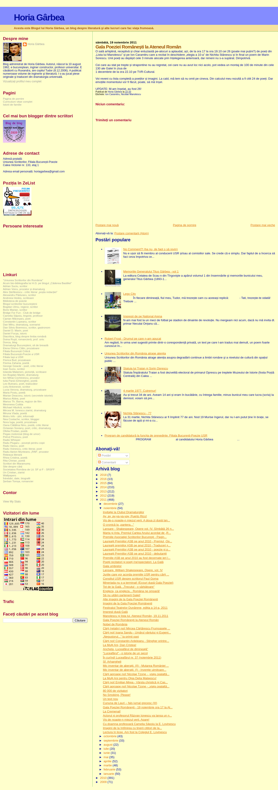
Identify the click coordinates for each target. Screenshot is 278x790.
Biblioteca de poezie (15, 300)
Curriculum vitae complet (17, 101)
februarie (110, 769)
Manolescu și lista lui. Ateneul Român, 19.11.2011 (135, 616)
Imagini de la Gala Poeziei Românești (127, 603)
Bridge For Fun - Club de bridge (21, 312)
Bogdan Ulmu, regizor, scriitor (20, 306)
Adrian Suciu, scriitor (15, 286)
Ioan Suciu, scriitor (14, 368)
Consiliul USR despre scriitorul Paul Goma (130, 578)
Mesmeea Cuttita (13, 404)
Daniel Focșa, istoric (15, 333)
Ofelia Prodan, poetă (15, 430)
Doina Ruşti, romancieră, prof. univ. (24, 339)
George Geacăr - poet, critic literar (23, 365)
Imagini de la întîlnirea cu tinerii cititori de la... (132, 728)
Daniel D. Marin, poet (15, 330)
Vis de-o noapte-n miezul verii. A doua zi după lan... (136, 520)
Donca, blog (10, 342)
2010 (104, 778)
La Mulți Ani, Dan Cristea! (119, 645)
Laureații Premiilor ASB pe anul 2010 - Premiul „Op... (137, 541)
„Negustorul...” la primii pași (121, 636)
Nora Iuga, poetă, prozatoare (20, 422)
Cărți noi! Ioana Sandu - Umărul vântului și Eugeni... (137, 632)
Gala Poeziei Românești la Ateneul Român (131, 620)
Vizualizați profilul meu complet (22, 81)
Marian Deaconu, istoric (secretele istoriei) (28, 395)
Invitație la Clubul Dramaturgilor (123, 512)
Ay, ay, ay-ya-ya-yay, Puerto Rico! (125, 516)
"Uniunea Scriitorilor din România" (23, 280)
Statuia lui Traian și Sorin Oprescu (145, 368)
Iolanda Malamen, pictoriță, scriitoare (25, 371)
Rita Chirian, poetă (14, 460)
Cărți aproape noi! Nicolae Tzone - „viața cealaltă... (136, 674)
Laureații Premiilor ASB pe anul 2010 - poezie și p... (136, 549)
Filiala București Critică (16, 351)
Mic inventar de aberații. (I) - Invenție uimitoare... (134, 669)
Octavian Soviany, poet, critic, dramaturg (27, 428)
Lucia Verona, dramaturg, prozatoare (24, 389)
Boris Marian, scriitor (15, 309)
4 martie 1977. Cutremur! (139, 390)
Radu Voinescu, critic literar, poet (22, 448)
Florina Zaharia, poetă (16, 362)
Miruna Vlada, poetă (15, 413)
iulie (107, 748)
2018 (104, 475)
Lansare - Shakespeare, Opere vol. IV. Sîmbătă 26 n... (138, 528)
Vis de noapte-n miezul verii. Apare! (126, 719)
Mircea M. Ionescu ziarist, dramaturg (24, 410)
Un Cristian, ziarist (14, 472)
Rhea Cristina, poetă (15, 457)
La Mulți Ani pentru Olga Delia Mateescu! (130, 678)
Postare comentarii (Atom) (131, 233)
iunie (107, 753)
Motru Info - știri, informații (18, 416)
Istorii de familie (12, 104)
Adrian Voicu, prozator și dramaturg (24, 289)
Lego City (129, 293)
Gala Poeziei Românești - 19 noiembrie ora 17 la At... (137, 707)
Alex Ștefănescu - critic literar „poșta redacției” (30, 291)
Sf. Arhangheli (112, 661)
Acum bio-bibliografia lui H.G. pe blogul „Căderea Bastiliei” (37, 283)
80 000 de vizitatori (115, 690)
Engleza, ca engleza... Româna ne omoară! (131, 591)
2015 (104, 483)
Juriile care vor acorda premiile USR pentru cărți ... (136, 574)
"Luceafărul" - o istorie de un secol (125, 653)
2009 (104, 782)
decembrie (111, 503)
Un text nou (110, 699)
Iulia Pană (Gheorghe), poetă (20, 380)
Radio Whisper (11, 439)
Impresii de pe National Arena (142, 316)
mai (106, 757)
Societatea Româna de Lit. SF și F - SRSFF (29, 469)
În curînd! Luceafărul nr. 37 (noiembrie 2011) (132, 657)
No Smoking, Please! (116, 695)
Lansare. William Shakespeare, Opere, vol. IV (133, 570)
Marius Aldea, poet (14, 398)
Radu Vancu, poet (13, 445)
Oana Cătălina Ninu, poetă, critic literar (26, 425)
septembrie (111, 740)
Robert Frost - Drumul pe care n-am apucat (133, 338)
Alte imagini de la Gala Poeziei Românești (130, 599)
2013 (104, 491)
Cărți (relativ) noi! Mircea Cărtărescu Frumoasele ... (136, 628)
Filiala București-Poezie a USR (21, 354)
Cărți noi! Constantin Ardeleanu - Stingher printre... (136, 641)
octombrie (110, 736)
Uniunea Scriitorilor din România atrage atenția (135, 353)
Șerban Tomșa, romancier (18, 481)
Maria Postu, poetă (14, 392)
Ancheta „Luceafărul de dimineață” (125, 649)
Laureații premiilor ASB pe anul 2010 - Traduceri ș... (137, 545)
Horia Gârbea (39, 17)
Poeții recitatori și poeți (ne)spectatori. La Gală (133, 562)
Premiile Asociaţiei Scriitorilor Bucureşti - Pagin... (135, 537)
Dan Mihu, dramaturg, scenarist (21, 324)
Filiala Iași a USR (13, 357)
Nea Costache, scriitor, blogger (21, 419)
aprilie (108, 761)
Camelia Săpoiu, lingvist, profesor (23, 315)
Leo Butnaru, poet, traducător (20, 383)
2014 (104, 487)
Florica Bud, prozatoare (17, 359)
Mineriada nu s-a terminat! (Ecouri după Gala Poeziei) (138, 582)
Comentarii (107, 462)
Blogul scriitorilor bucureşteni (20, 303)
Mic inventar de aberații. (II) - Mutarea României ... (136, 665)
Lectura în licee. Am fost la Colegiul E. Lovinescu (135, 732)
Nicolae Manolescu (131, 94)
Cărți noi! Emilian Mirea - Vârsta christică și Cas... (135, 682)
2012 (104, 495)
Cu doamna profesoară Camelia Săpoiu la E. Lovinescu (139, 724)
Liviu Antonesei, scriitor (16, 386)
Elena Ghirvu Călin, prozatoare (21, 348)
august (108, 744)
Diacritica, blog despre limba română (24, 336)
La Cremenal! (112, 711)
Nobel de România (115, 624)
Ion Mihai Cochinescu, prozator (21, 377)
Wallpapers (9, 475)
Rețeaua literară (12, 454)
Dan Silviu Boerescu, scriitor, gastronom (26, 327)
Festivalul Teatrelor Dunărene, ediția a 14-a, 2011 (135, 607)
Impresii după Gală (115, 611)
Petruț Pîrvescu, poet (15, 436)
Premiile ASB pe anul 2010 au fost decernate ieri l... (136, 558)
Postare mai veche (262, 225)
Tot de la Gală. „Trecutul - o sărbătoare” (128, 586)
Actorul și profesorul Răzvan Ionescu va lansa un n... (137, 715)
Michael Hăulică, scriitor (17, 407)
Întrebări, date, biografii (16, 478)
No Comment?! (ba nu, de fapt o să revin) (150, 249)
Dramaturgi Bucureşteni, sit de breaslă (25, 345)
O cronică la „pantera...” (118, 524)
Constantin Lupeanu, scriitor (19, 321)
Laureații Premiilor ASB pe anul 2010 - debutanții (135, 553)
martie (108, 765)
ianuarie (109, 773)
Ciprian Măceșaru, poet (16, 318)
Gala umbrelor (112, 566)
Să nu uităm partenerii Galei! (121, 595)
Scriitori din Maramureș (16, 463)
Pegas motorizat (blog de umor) (21, 433)
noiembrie (110, 508)
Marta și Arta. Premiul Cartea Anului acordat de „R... (137, 533)
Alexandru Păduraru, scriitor (19, 294)
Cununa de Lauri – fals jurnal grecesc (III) (130, 703)
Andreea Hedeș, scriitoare (18, 297)
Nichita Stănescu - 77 (137, 413)
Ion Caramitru (112, 94)
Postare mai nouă (107, 225)
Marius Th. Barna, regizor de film (22, 401)
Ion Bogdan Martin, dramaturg (20, 374)
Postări (104, 455)
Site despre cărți (12, 466)
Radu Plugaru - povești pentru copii (24, 442)
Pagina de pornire (184, 225)
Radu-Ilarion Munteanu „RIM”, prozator (26, 451)
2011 (104, 499)
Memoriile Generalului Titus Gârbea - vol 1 (151, 271)
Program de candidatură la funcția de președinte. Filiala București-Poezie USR (156, 435)
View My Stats (12, 501)
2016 (104, 479)
